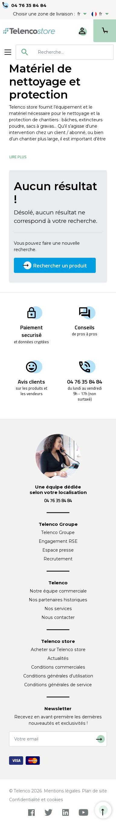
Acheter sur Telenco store (58, 649)
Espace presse (58, 550)
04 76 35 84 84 (29, 5)
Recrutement (58, 559)
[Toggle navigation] (8, 52)
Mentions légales (62, 791)
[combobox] (65, 52)
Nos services (58, 608)
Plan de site (94, 791)
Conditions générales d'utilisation (58, 676)
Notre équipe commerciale (58, 591)
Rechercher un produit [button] (55, 265)
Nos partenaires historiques (58, 600)
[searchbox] (73, 52)
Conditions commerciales (58, 667)
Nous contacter (58, 617)
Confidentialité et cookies (36, 799)
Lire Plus (18, 157)
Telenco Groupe (58, 532)
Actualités (58, 658)
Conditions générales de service (58, 684)
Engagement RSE (58, 541)
